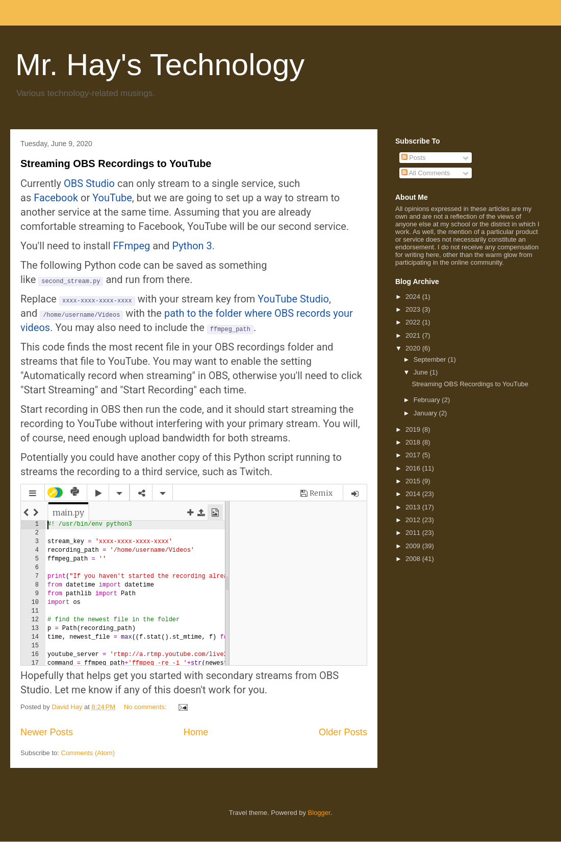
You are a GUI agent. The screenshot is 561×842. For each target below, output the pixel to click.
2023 (413, 309)
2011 (413, 532)
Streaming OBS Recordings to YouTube (115, 163)
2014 (413, 494)
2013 (413, 507)
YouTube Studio (293, 299)
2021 (413, 335)
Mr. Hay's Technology (159, 65)
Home (196, 732)
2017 (413, 455)
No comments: (146, 707)
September (431, 359)
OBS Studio (89, 183)
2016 (413, 468)
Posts (413, 157)
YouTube (112, 198)
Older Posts (343, 732)
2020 (413, 348)
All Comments (425, 173)
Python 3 (192, 246)
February (428, 400)
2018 (413, 442)
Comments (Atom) (88, 753)
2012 (413, 520)
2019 (413, 429)
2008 (413, 559)
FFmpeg (131, 246)
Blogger (319, 812)
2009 (413, 546)
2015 (413, 481)
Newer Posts (46, 732)
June (422, 372)
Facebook (56, 198)
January (426, 413)
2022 (413, 322)
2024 (413, 296)
